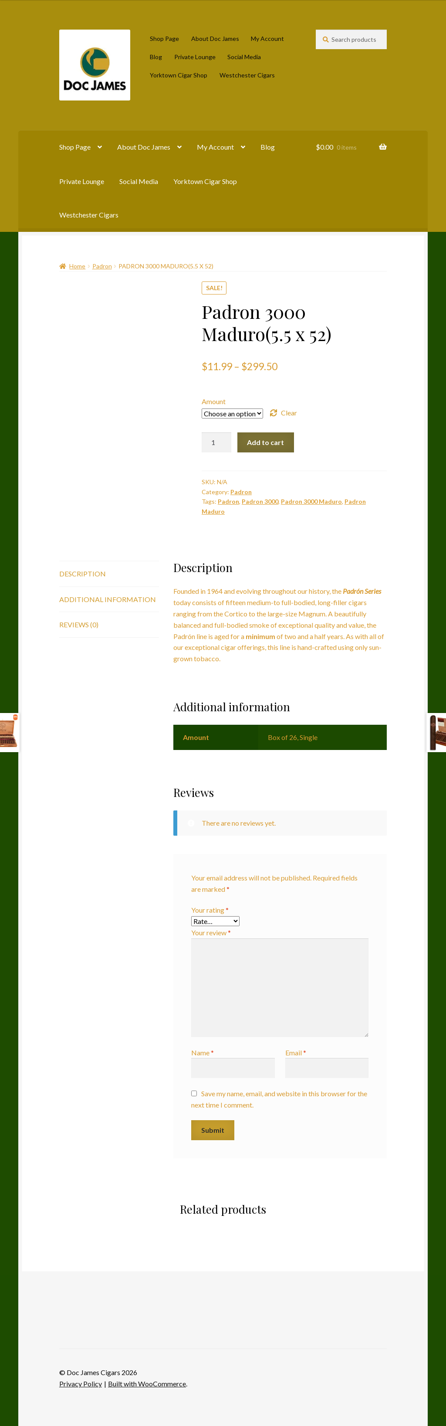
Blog (156, 56)
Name (202, 1052)
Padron (102, 266)
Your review (211, 932)
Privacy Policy (80, 1383)
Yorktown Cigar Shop (178, 75)
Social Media (244, 56)
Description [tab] (82, 573)
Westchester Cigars (247, 75)
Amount (214, 401)
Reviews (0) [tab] (78, 624)
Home (77, 266)
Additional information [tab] (107, 599)
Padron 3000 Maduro (311, 501)
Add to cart (265, 442)
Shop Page (164, 38)
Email (295, 1052)
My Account (267, 38)
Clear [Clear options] (289, 412)
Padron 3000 (260, 501)
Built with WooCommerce (147, 1383)
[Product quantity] (216, 442)
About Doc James (215, 38)
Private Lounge (195, 56)
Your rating (210, 910)
